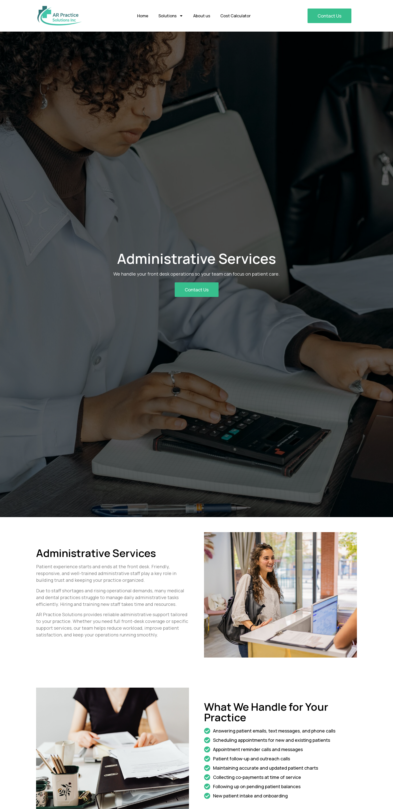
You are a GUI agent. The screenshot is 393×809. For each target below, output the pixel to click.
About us (201, 16)
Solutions (170, 15)
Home (142, 16)
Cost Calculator (235, 16)
